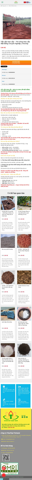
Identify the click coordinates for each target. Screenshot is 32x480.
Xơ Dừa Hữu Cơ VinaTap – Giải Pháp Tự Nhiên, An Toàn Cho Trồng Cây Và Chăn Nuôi (7, 213)
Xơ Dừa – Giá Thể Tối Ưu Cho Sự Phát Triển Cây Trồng (7, 287)
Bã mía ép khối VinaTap (7, 249)
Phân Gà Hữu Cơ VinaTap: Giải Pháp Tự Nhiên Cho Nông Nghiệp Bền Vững (23, 361)
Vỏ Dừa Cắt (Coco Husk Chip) (23, 286)
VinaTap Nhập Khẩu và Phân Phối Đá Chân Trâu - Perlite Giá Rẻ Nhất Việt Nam (7, 361)
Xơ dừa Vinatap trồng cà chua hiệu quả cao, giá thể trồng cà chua (24, 213)
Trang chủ (3, 5)
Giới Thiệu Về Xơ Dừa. (7, 322)
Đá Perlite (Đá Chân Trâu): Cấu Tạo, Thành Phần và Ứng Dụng (23, 324)
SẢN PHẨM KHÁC (13, 5)
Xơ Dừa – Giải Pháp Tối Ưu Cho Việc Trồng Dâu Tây (23, 251)
